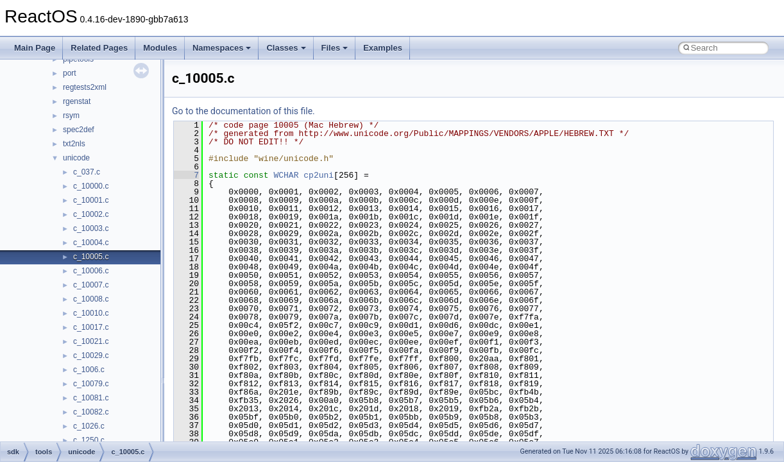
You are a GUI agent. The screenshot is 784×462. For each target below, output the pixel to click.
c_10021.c (90, 341)
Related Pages (99, 48)
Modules (160, 48)
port (69, 73)
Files (334, 48)
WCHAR (285, 175)
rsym (71, 115)
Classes (285, 48)
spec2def (78, 129)
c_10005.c (90, 256)
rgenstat (76, 101)
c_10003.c (90, 228)
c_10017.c (90, 327)
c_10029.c (90, 355)
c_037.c (86, 171)
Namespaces (221, 48)
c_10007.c (90, 284)
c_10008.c (90, 299)
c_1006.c (89, 369)
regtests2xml (85, 87)
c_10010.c (90, 313)
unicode (76, 157)
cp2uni (318, 175)
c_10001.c (90, 200)
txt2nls (74, 143)
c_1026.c (89, 426)
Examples (382, 48)
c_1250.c (89, 440)
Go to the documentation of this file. (243, 111)
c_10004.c (90, 242)
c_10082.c (90, 411)
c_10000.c (90, 186)
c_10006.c (90, 270)
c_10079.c (90, 383)
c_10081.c (90, 397)
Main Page (34, 48)
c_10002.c (90, 214)
